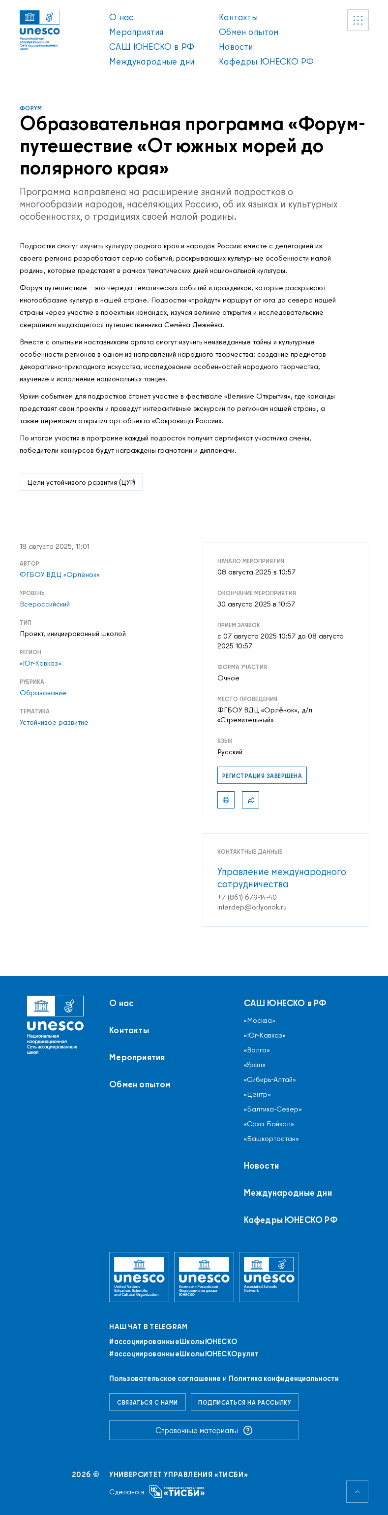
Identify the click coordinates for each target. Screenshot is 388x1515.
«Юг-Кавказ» (40, 663)
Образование (43, 693)
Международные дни (151, 61)
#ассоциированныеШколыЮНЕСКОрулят (184, 1354)
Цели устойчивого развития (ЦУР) (81, 482)
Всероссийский (45, 604)
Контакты (238, 17)
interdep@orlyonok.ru (252, 907)
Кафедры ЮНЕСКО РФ (266, 61)
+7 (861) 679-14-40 (247, 897)
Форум (31, 108)
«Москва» (259, 1020)
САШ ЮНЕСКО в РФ (151, 46)
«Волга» (257, 1050)
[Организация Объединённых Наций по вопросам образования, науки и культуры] (139, 1277)
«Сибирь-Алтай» (270, 1079)
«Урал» (255, 1065)
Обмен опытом (248, 32)
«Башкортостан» (271, 1139)
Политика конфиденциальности (284, 1378)
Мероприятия (136, 32)
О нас (121, 17)
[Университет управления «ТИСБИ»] (177, 1491)
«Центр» (257, 1094)
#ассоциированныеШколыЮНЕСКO (173, 1342)
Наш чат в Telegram (148, 1327)
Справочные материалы (204, 1430)
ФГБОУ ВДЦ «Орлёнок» (60, 574)
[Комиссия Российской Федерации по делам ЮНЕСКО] (204, 1277)
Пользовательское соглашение (165, 1378)
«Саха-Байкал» (269, 1124)
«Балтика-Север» (273, 1109)
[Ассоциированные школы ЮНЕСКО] (269, 1277)
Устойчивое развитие (54, 722)
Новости (236, 46)
